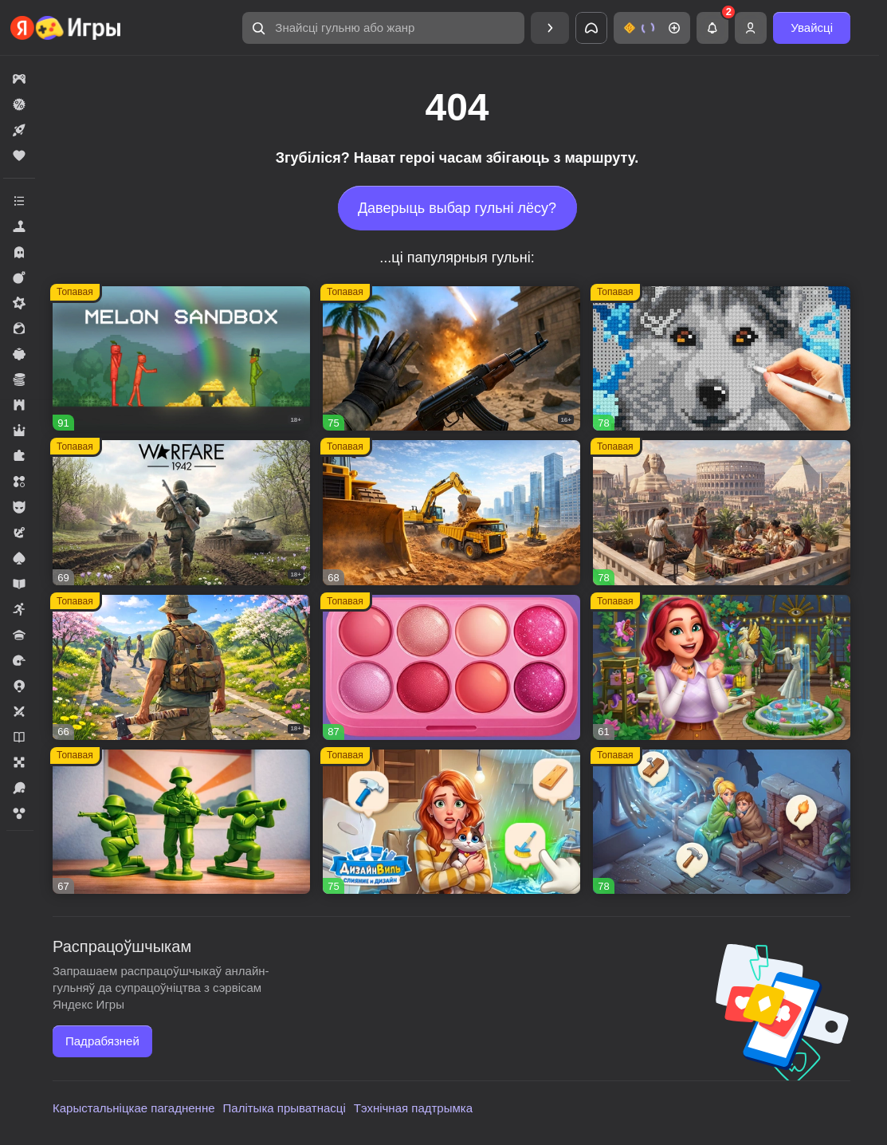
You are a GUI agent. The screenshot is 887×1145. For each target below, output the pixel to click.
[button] (383, 28)
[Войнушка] (181, 822)
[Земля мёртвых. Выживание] (181, 667)
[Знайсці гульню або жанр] (383, 28)
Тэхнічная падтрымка (413, 1108)
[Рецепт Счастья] (451, 667)
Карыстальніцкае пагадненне (134, 1108)
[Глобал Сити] (451, 512)
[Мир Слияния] (721, 822)
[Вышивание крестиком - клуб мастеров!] (721, 358)
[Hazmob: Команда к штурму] (451, 358)
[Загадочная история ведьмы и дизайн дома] (721, 667)
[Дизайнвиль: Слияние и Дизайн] (451, 822)
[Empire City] (721, 512)
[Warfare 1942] (181, 512)
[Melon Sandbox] (181, 358)
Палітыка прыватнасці (284, 1108)
